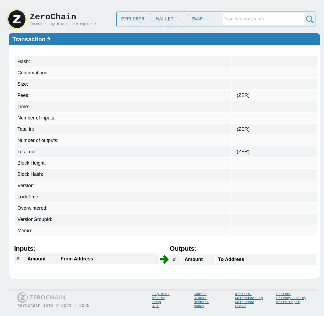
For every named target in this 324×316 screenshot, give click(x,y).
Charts (200, 294)
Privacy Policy (291, 298)
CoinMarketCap (249, 298)
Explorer (161, 294)
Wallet (158, 298)
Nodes (199, 306)
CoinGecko (244, 302)
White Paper (288, 302)
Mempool (201, 302)
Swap (156, 302)
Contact (283, 294)
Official (243, 294)
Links (240, 306)
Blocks (200, 298)
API (155, 306)
